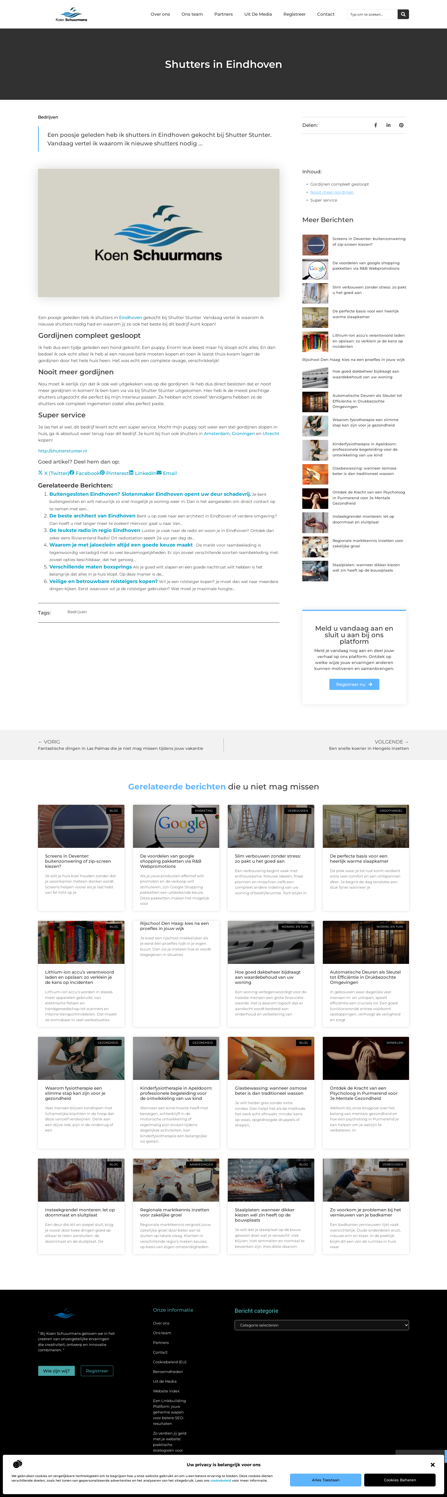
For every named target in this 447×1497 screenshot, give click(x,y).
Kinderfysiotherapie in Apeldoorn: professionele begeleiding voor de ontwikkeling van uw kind (365, 449)
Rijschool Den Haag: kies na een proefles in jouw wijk (353, 359)
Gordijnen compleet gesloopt (339, 184)
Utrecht (271, 433)
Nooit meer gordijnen (332, 192)
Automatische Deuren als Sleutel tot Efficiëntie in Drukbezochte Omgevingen (367, 401)
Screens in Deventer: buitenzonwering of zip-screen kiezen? (78, 861)
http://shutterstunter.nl (62, 451)
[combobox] (372, 14)
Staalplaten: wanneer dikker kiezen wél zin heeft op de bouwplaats (265, 1215)
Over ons (160, 14)
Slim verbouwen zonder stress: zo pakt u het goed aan (268, 858)
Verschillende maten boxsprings (90, 567)
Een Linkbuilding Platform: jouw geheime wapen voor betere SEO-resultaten (169, 1412)
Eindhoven (131, 317)
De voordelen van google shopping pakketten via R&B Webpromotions (170, 861)
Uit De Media (258, 14)
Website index (166, 1391)
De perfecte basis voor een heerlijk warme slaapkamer (359, 858)
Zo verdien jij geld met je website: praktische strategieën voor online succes (169, 1444)
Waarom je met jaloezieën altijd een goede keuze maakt (121, 545)
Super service (323, 200)
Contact (326, 14)
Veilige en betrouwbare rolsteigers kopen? (103, 581)
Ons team (192, 14)
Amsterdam (217, 433)
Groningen (244, 433)
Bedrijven (48, 117)
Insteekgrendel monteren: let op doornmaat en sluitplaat (80, 1212)
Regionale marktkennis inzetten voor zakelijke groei (174, 1212)
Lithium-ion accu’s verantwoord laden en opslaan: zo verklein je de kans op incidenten (369, 341)
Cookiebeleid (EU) (169, 1362)
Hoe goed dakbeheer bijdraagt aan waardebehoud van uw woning (268, 977)
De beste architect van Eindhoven (92, 516)
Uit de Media (165, 1381)
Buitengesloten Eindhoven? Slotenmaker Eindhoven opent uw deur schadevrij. (150, 494)
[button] (433, 1465)
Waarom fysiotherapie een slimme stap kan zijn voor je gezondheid (75, 1093)
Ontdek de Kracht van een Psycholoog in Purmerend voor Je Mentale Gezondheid (369, 497)
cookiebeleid (220, 1480)
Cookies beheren (400, 1480)
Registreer (294, 14)
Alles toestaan (326, 1480)
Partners (223, 14)
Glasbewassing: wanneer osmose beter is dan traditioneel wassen (271, 1090)
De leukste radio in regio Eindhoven (94, 530)
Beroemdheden (168, 1371)
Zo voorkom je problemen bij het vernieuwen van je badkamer (365, 1212)
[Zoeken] (403, 14)
